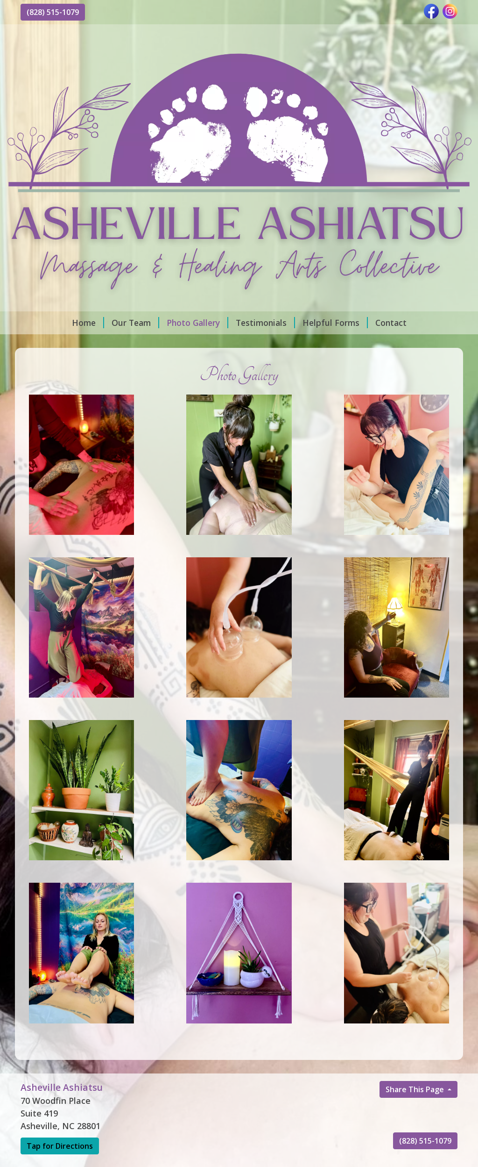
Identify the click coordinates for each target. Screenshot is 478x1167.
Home (88, 322)
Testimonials (265, 322)
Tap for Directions (60, 1146)
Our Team (135, 322)
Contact (391, 322)
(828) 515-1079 (53, 12)
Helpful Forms (335, 322)
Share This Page (416, 1089)
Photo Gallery (197, 322)
